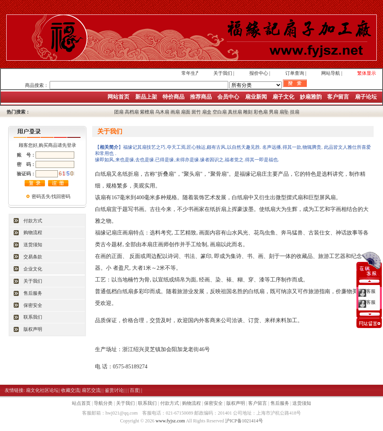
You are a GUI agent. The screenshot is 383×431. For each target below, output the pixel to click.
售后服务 (32, 293)
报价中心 (258, 73)
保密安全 (32, 305)
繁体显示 (366, 73)
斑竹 (196, 112)
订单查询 (294, 73)
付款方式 (32, 221)
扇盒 (206, 112)
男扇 (273, 112)
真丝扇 (235, 112)
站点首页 (81, 403)
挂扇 (294, 112)
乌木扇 (162, 112)
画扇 (175, 112)
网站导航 (330, 73)
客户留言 (257, 403)
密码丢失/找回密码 (51, 196)
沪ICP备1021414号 (244, 421)
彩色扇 (261, 112)
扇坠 (284, 112)
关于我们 (222, 73)
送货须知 (32, 244)
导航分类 (103, 403)
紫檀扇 (147, 112)
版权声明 (32, 329)
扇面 (185, 112)
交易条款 (32, 257)
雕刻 (247, 112)
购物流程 (32, 232)
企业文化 (32, 269)
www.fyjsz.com (170, 421)
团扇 (118, 112)
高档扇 (132, 112)
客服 (371, 289)
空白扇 (220, 112)
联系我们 (32, 317)
